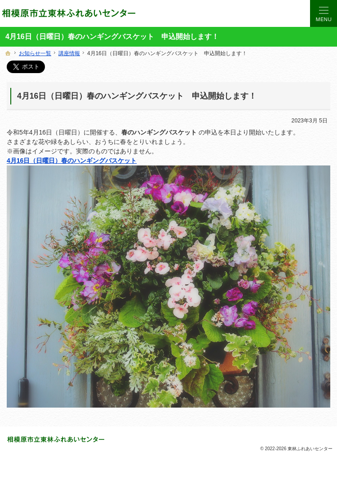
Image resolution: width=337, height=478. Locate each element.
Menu (323, 13)
